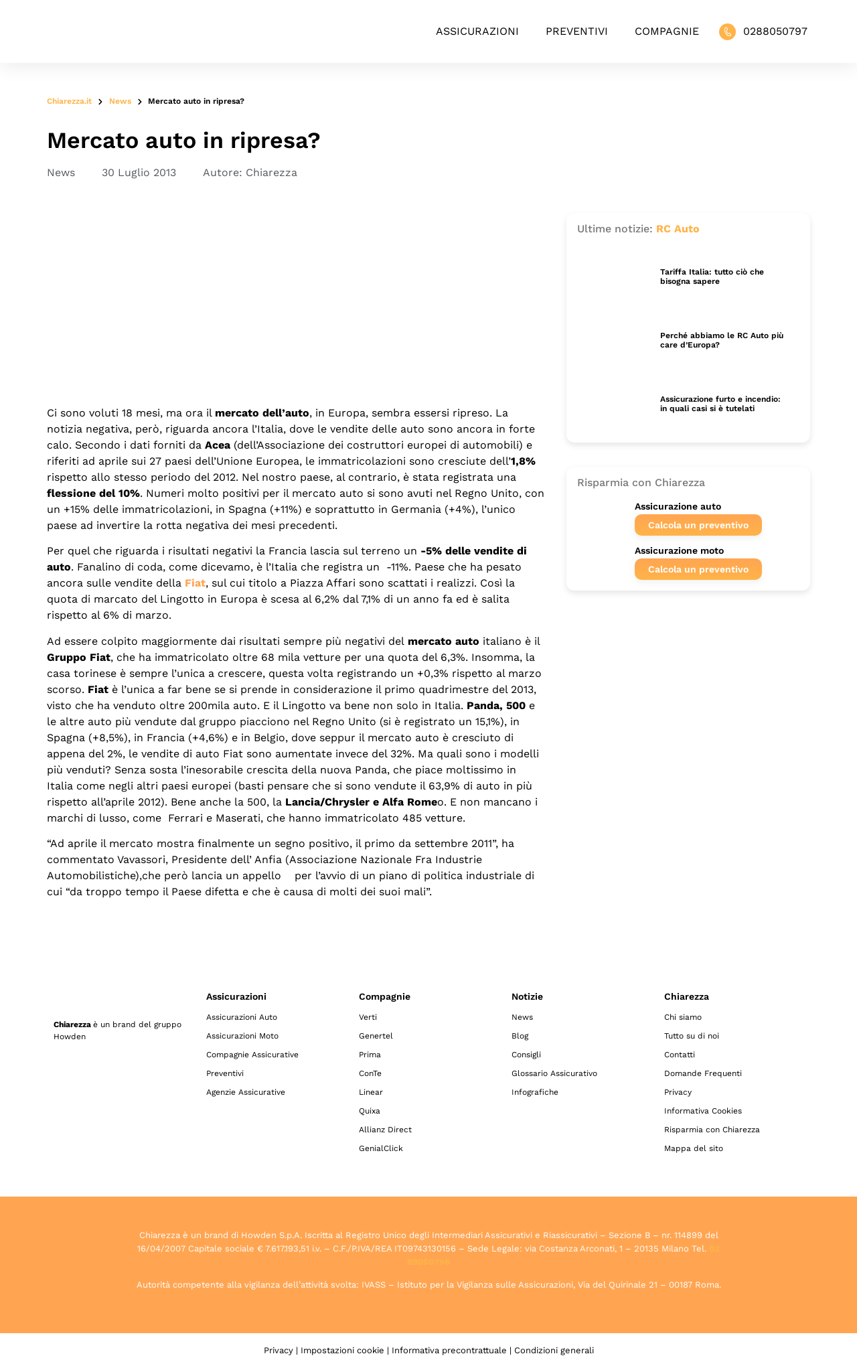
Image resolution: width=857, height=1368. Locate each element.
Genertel (376, 1036)
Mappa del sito (693, 1148)
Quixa (369, 1111)
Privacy (678, 1092)
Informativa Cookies (703, 1111)
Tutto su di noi (691, 1036)
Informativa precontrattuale (449, 1350)
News (120, 101)
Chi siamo (683, 1017)
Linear (371, 1092)
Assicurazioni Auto (241, 1017)
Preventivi (577, 31)
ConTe (370, 1073)
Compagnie (667, 31)
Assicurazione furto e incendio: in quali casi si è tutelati (720, 403)
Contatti (679, 1054)
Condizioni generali (554, 1350)
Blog (520, 1036)
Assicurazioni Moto (242, 1036)
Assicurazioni (477, 31)
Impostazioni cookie (342, 1350)
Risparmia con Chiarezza (712, 1129)
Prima (370, 1054)
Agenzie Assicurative (245, 1092)
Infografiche (535, 1092)
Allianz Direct (385, 1129)
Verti (368, 1017)
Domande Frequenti (703, 1073)
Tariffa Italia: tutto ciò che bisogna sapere (712, 276)
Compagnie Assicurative (252, 1054)
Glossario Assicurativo (554, 1073)
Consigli (526, 1054)
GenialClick (381, 1148)
